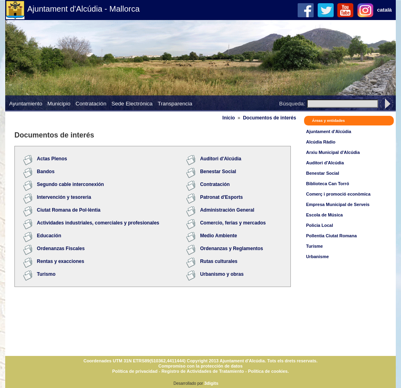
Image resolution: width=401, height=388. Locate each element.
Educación (49, 235)
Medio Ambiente (218, 235)
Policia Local (319, 225)
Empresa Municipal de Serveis (337, 204)
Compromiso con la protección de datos (200, 366)
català (384, 10)
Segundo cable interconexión (70, 184)
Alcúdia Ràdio (320, 141)
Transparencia (175, 104)
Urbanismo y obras (222, 274)
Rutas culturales (218, 261)
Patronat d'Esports (221, 197)
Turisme (314, 246)
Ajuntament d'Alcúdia (328, 131)
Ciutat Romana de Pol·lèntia (69, 210)
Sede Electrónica (132, 104)
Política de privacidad (134, 371)
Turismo (46, 274)
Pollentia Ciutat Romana (331, 235)
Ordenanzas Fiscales (61, 248)
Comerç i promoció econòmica (338, 194)
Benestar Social (322, 173)
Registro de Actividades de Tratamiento (202, 371)
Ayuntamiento (25, 104)
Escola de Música (324, 214)
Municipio (58, 104)
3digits (211, 383)
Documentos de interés (269, 118)
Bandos (45, 171)
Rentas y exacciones (60, 261)
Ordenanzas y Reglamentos (231, 248)
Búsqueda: (292, 104)
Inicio (228, 118)
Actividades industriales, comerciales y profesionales (98, 223)
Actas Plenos (52, 159)
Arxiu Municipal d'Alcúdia (333, 152)
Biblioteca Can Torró (327, 183)
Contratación (90, 104)
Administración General (227, 210)
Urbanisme (317, 256)
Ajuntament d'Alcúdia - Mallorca (83, 8)
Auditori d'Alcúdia (325, 162)
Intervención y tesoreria (64, 197)
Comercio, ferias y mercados (233, 223)
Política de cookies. (268, 371)
